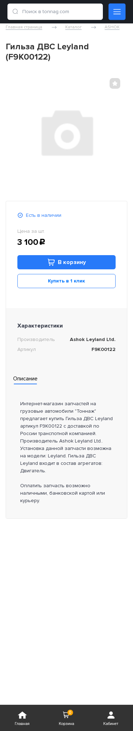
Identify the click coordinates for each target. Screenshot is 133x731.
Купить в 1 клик (66, 281)
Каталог (73, 27)
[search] (15, 12)
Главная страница (24, 27)
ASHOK (112, 27)
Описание (25, 378)
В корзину (67, 262)
